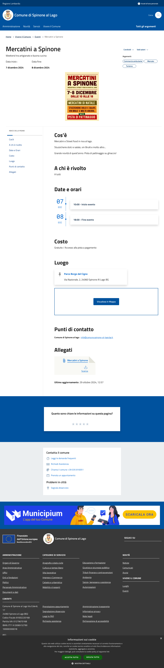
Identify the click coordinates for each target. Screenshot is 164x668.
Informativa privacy (91, 611)
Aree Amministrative (12, 567)
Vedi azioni (143, 49)
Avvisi (125, 572)
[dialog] (82, 652)
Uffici (5, 572)
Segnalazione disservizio (54, 611)
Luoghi (126, 586)
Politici (6, 582)
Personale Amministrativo (14, 587)
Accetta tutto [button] (71, 657)
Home (8, 36)
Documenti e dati (10, 592)
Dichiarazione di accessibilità (96, 621)
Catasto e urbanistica (52, 582)
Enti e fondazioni (10, 577)
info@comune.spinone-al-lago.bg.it (97, 337)
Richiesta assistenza (52, 621)
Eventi (38, 36)
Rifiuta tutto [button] (92, 657)
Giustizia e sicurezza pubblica (96, 567)
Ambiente (87, 577)
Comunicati (128, 567)
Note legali (87, 616)
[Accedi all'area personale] (148, 3)
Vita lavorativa (49, 572)
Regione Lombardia (11, 3)
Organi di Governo (11, 562)
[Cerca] (158, 15)
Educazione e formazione (94, 562)
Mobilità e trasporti (51, 587)
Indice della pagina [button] (17, 130)
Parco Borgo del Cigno (76, 274)
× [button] (161, 639)
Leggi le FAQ (48, 616)
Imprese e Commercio (52, 577)
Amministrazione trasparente (96, 606)
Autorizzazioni (89, 587)
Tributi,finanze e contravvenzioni (98, 572)
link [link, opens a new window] (108, 652)
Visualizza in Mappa (106, 301)
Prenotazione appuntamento (56, 606)
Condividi (129, 49)
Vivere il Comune (23, 36)
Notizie (126, 562)
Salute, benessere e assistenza (97, 582)
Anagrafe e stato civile (53, 562)
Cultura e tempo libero (53, 567)
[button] (82, 663)
